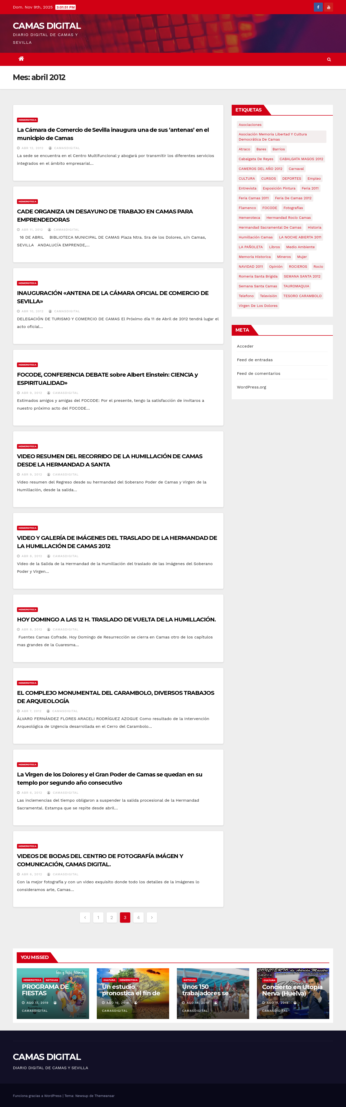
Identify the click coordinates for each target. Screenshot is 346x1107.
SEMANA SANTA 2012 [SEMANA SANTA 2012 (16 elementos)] (302, 276)
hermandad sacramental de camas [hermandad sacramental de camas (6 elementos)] (270, 227)
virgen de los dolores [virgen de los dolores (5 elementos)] (258, 306)
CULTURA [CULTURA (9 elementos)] (247, 178)
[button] (329, 59)
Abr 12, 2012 (33, 148)
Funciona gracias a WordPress (38, 1096)
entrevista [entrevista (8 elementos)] (247, 188)
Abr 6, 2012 (32, 792)
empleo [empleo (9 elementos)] (314, 178)
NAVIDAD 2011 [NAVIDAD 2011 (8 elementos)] (251, 266)
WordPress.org (251, 387)
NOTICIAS (52, 980)
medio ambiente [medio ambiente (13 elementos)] (300, 247)
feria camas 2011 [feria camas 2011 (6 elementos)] (254, 198)
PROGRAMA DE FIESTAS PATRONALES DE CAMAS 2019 (47, 996)
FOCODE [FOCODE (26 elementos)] (269, 208)
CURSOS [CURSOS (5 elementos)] (268, 178)
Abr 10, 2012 (33, 311)
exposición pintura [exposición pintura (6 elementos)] (279, 188)
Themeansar (104, 1096)
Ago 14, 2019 (198, 1003)
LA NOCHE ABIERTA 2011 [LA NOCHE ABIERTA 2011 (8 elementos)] (300, 237)
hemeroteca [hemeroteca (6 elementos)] (249, 217)
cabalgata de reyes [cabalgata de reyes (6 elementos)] (256, 159)
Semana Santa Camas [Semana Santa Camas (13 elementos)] (258, 286)
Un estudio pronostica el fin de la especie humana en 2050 (131, 996)
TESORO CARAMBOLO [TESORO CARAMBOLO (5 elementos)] (302, 296)
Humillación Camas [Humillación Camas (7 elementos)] (256, 237)
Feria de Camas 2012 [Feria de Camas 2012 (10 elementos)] (293, 198)
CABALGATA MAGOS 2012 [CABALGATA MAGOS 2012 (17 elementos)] (301, 159)
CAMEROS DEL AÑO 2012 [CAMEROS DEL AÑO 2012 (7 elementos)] (260, 169)
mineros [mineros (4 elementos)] (284, 257)
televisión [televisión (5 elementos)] (268, 296)
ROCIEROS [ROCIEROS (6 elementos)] (298, 266)
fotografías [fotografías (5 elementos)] (293, 208)
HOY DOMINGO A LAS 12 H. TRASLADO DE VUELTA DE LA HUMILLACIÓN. (116, 619)
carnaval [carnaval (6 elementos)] (296, 169)
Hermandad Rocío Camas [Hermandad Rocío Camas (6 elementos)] (288, 217)
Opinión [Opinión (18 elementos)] (275, 266)
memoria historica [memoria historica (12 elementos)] (255, 257)
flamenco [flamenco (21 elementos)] (247, 208)
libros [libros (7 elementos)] (274, 247)
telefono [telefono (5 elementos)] (246, 296)
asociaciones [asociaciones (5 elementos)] (250, 125)
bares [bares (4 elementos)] (261, 149)
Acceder (245, 346)
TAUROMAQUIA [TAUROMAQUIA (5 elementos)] (296, 286)
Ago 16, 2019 (118, 1003)
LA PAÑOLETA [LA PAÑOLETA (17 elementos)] (251, 247)
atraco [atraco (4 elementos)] (244, 149)
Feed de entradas (255, 359)
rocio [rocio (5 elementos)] (318, 266)
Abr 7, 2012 (32, 711)
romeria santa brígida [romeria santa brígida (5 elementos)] (258, 276)
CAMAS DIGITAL (47, 25)
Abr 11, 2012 (32, 229)
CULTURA (109, 980)
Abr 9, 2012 (32, 393)
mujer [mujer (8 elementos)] (302, 257)
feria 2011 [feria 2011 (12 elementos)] (310, 188)
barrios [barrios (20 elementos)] (279, 149)
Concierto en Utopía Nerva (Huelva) (292, 990)
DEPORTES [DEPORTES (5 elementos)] (291, 178)
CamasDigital (64, 148)
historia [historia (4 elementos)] (314, 227)
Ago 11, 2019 (278, 1003)
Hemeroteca (27, 119)
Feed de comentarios (258, 373)
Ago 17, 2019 (38, 1003)
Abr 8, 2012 (32, 556)
